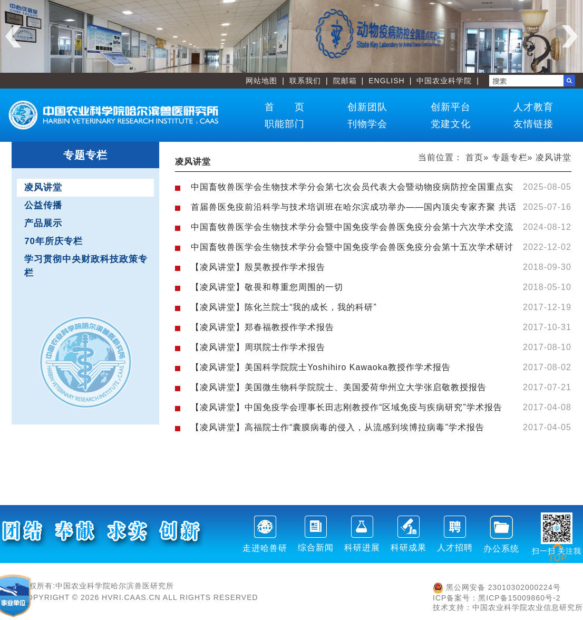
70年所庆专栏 (53, 241)
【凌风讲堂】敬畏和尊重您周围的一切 (267, 287)
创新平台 (451, 107)
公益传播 (43, 205)
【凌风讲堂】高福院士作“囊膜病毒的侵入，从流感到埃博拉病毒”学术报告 (337, 427)
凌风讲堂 (43, 187)
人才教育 (533, 107)
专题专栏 (510, 157)
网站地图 (261, 80)
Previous (13, 36)
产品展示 (43, 223)
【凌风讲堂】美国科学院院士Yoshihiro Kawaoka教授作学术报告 (321, 367)
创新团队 (367, 107)
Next (570, 36)
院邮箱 (345, 80)
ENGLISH (386, 80)
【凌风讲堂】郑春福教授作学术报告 (262, 327)
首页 (474, 157)
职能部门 (285, 124)
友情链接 (533, 124)
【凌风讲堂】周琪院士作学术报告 (258, 347)
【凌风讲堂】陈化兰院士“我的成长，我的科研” (284, 307)
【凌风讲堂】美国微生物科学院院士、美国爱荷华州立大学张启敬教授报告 (339, 387)
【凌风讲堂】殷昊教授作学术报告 (258, 267)
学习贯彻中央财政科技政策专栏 (86, 266)
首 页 (285, 107)
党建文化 (451, 124)
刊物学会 (367, 124)
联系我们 (305, 80)
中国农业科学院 (444, 80)
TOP (557, 552)
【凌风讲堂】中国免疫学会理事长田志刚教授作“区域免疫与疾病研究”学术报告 (346, 407)
